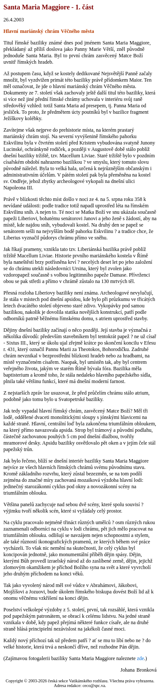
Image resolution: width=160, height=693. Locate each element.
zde (140, 658)
